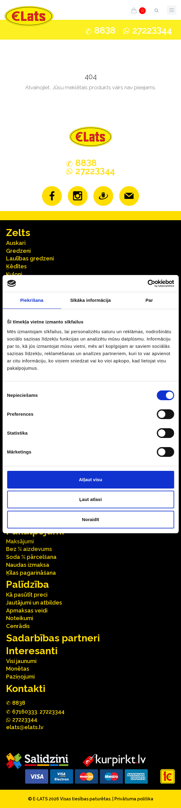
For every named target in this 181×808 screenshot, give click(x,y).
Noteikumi (19, 618)
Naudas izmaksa (27, 565)
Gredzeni (18, 251)
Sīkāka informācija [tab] (90, 300)
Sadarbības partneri (53, 638)
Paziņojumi (20, 676)
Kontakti (25, 688)
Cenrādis (18, 626)
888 (105, 30)
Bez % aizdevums (29, 549)
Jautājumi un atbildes (34, 602)
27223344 (52, 711)
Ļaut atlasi (90, 499)
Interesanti (31, 650)
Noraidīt (90, 519)
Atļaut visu (90, 479)
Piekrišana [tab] (31, 300)
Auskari (16, 243)
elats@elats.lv (25, 727)
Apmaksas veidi (26, 610)
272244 (152, 30)
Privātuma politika (133, 798)
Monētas (17, 668)
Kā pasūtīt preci (26, 594)
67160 (24, 711)
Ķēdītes (16, 266)
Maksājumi (20, 541)
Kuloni (14, 274)
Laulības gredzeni (30, 258)
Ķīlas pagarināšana (31, 573)
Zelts (18, 232)
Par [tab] (149, 300)
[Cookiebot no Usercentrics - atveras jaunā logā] (147, 284)
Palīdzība (27, 584)
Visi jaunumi (21, 661)
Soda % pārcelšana (31, 557)
